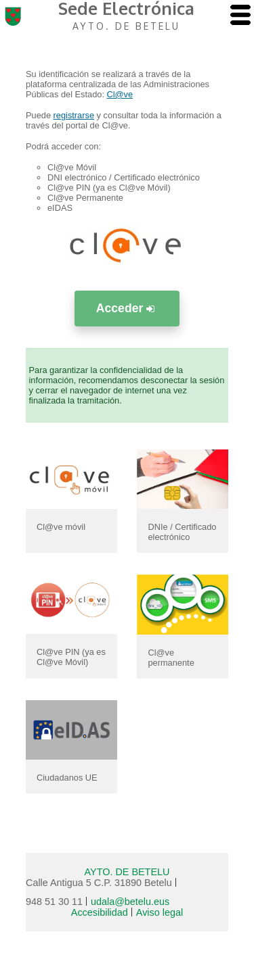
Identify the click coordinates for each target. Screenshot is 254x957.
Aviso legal (159, 912)
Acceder (127, 308)
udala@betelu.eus (130, 901)
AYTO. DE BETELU (127, 871)
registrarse (74, 115)
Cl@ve (120, 94)
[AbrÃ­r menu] (240, 15)
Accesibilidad (99, 912)
